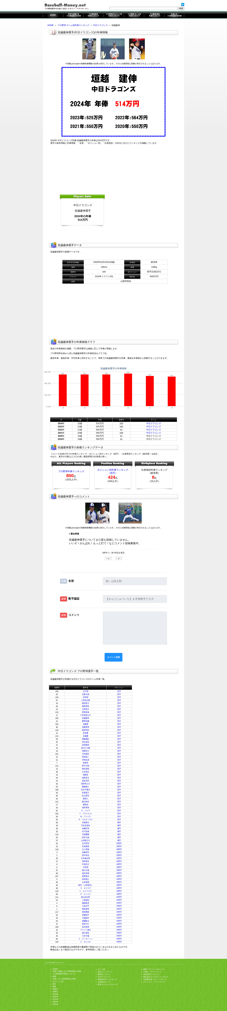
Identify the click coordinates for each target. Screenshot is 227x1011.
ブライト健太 (85, 930)
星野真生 (85, 876)
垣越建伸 (85, 718)
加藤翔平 (85, 915)
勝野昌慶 (85, 721)
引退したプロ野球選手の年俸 (174, 15)
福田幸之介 (85, 784)
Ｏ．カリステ (85, 888)
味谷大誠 (85, 837)
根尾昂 (85, 763)
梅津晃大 (85, 703)
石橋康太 (85, 822)
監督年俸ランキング (154, 15)
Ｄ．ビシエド (85, 894)
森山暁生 (85, 802)
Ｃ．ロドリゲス (85, 891)
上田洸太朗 (85, 700)
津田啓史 (85, 861)
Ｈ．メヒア (85, 811)
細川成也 (85, 933)
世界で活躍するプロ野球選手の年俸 (73, 15)
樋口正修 (85, 870)
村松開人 (85, 879)
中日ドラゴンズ (100, 25)
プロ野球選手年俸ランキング (93, 15)
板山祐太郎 (85, 897)
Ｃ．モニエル (85, 942)
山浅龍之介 (85, 840)
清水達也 (85, 742)
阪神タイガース (104, 974)
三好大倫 (85, 936)
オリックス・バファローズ (154, 982)
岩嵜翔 (85, 697)
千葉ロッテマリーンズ (152, 972)
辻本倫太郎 (85, 858)
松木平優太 (85, 790)
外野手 (119, 897)
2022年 (55, 1002)
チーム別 (101, 969)
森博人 (85, 799)
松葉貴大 (85, 793)
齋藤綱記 (85, 739)
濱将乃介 (85, 924)
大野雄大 (85, 709)
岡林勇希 (85, 909)
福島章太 (85, 778)
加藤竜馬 (85, 727)
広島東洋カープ (104, 982)
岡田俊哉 (85, 712)
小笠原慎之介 (85, 715)
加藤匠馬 (85, 828)
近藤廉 (85, 736)
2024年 (55, 997)
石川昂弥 (85, 843)
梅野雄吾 (85, 706)
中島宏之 (85, 864)
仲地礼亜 (85, 760)
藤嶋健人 (85, 787)
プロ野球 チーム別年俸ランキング (73, 25)
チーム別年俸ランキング (134, 15)
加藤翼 (85, 724)
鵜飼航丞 (85, 903)
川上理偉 (85, 849)
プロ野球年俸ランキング (71, 471)
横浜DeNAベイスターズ (107, 979)
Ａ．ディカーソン (85, 939)
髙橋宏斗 (85, 751)
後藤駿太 (85, 921)
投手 (119, 691)
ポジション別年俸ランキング (114, 15)
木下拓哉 (85, 831)
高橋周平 (85, 852)
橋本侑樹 (85, 769)
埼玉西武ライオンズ (151, 974)
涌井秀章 (85, 808)
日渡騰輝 (85, 834)
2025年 (55, 994)
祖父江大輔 (85, 748)
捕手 (119, 822)
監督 (54, 976)
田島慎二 (85, 757)
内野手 (119, 843)
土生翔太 (85, 772)
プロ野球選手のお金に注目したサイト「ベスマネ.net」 (53, 15)
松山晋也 (85, 796)
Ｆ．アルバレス (85, 813)
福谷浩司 (85, 781)
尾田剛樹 (85, 912)
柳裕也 (85, 805)
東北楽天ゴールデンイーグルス (155, 977)
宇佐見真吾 (85, 825)
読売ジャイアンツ (105, 972)
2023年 (55, 999)
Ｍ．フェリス (85, 816)
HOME (50, 25)
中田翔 (85, 867)
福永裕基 (85, 873)
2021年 (55, 1004)
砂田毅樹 (85, 745)
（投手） (113, 473)
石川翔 (85, 691)
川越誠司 (85, 918)
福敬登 (85, 775)
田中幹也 (85, 855)
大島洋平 (85, 906)
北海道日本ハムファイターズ (154, 979)
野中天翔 (85, 766)
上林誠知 (85, 900)
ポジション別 (58, 981)
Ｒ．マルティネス (85, 819)
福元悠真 (85, 927)
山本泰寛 (85, 882)
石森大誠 (85, 694)
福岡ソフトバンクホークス (154, 969)
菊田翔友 (85, 730)
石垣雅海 (85, 846)
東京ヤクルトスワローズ (108, 984)
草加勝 (85, 733)
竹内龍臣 (85, 754)
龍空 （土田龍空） (85, 885)
